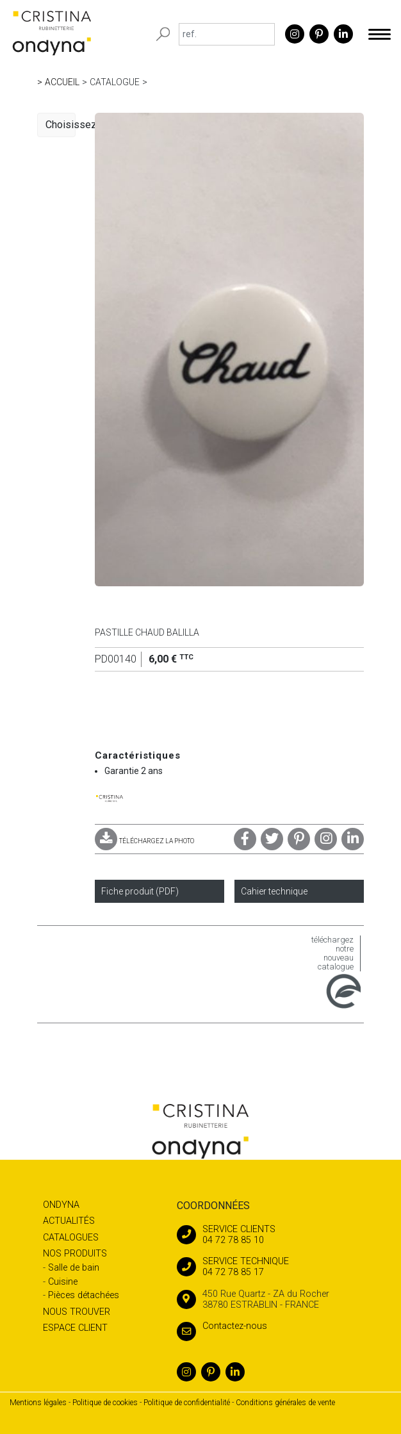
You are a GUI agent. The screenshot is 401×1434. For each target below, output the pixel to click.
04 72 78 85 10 (274, 1235)
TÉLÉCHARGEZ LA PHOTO (144, 841)
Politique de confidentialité (186, 1402)
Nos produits (75, 1253)
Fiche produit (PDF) (140, 891)
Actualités (69, 1221)
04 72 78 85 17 (274, 1267)
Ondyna (61, 1204)
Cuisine (63, 1281)
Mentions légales (38, 1402)
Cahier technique (274, 891)
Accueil (62, 82)
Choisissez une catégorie (60, 125)
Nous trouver (76, 1311)
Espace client (75, 1328)
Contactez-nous (222, 1326)
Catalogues (71, 1237)
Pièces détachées (83, 1295)
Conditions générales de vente (285, 1402)
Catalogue (115, 82)
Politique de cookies (105, 1402)
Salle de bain (73, 1267)
